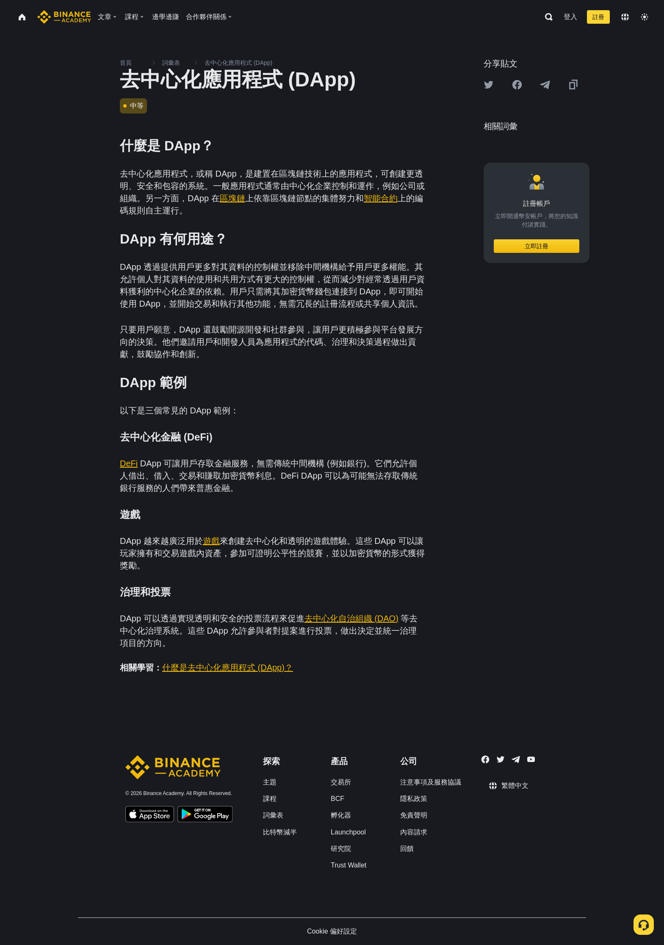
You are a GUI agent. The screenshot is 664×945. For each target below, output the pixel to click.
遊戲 (211, 541)
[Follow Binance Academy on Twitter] (500, 759)
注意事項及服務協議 (430, 782)
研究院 (341, 848)
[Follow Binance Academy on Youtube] (531, 759)
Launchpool (348, 832)
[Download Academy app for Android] (204, 815)
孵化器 (341, 815)
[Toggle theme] (644, 16)
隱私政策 (413, 798)
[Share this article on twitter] (489, 85)
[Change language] (625, 17)
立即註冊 (536, 246)
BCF (337, 798)
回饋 (407, 848)
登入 (570, 16)
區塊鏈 (232, 198)
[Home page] (64, 17)
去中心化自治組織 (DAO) (351, 618)
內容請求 (413, 832)
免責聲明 (413, 815)
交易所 (341, 782)
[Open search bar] (546, 17)
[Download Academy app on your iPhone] (149, 815)
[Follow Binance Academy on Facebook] (485, 759)
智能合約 (381, 198)
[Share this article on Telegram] (545, 85)
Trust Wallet (348, 865)
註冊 (598, 17)
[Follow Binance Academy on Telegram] (516, 759)
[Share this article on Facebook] (517, 85)
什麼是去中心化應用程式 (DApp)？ (227, 667)
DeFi (129, 463)
